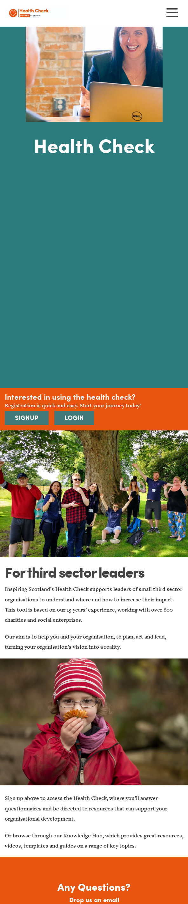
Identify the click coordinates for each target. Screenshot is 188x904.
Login (74, 418)
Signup (26, 418)
